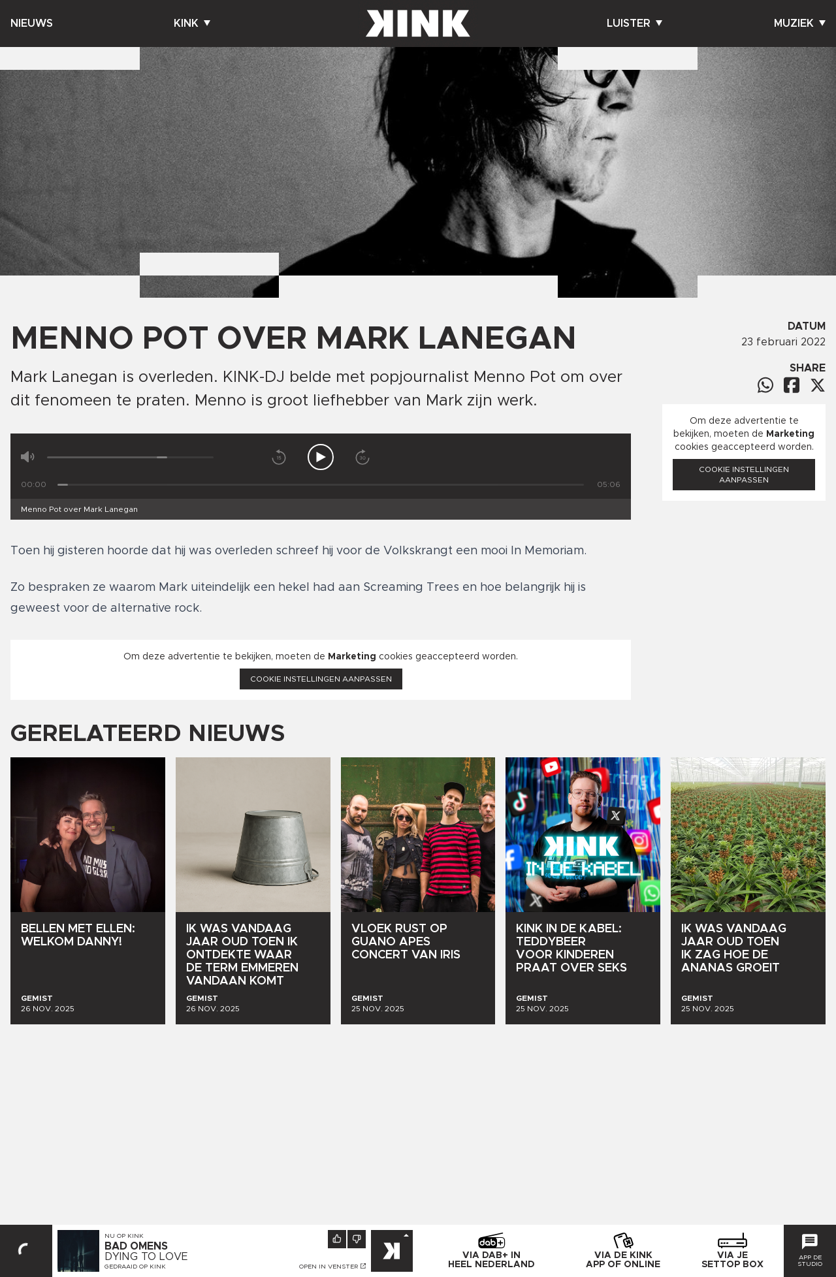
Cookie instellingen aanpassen (321, 679)
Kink (192, 23)
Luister (634, 23)
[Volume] (130, 457)
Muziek (800, 23)
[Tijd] (320, 485)
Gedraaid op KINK (135, 1266)
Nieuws (31, 23)
